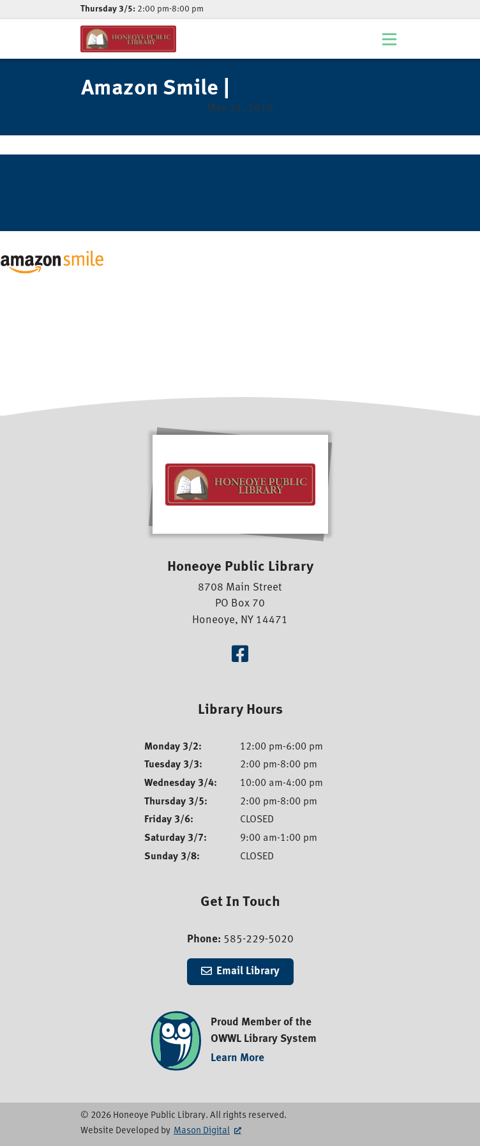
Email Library (248, 971)
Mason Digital (202, 1131)
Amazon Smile (317, 89)
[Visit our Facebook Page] (240, 656)
